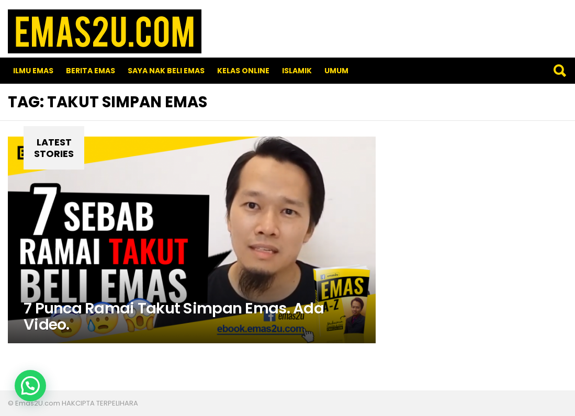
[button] (30, 385)
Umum (336, 70)
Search (559, 70)
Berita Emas (90, 70)
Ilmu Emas (33, 70)
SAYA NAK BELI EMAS (166, 70)
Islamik (297, 70)
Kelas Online (243, 70)
